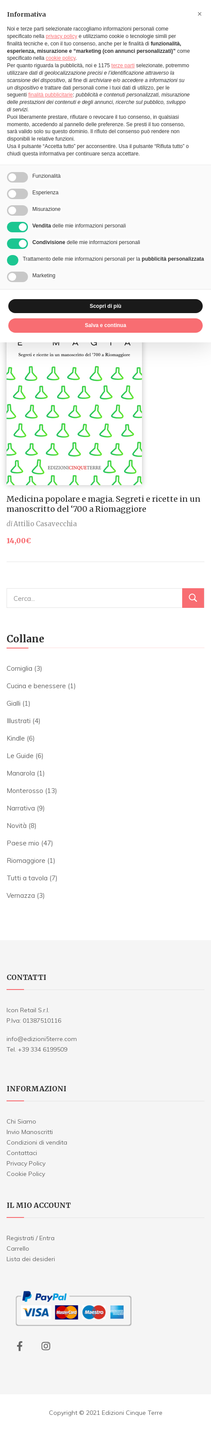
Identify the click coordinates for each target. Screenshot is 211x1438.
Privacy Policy (26, 1163)
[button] (200, 14)
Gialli (14, 703)
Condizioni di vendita (37, 1142)
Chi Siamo (21, 1121)
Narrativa (21, 808)
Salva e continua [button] (105, 325)
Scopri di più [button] (105, 306)
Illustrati (19, 721)
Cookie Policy (26, 1174)
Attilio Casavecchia (45, 524)
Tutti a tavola (27, 878)
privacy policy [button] (61, 36)
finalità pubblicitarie (50, 95)
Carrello (18, 1248)
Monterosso (25, 790)
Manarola (21, 773)
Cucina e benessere (36, 686)
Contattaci (22, 1153)
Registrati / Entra (31, 1238)
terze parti (123, 65)
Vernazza (21, 895)
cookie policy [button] (61, 58)
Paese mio (23, 843)
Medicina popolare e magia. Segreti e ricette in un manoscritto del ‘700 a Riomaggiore (104, 504)
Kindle (16, 738)
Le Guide (20, 756)
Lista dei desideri (31, 1259)
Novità (17, 825)
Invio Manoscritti (30, 1132)
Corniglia (19, 668)
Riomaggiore (26, 860)
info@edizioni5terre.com (42, 1039)
